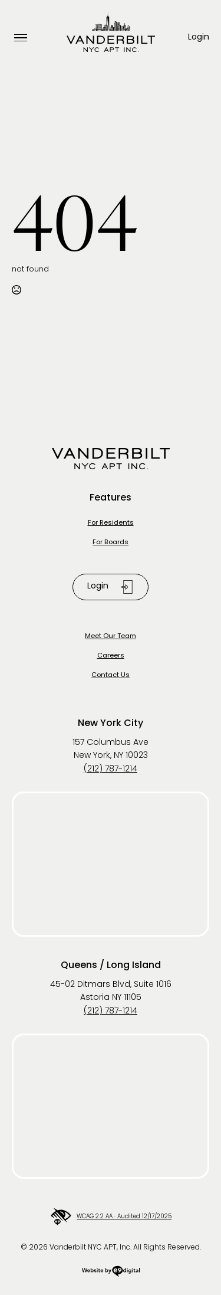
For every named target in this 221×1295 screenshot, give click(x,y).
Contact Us (110, 675)
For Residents (111, 523)
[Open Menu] (20, 38)
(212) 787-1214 (110, 769)
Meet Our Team (110, 636)
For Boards (110, 542)
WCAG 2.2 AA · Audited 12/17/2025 (110, 1216)
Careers (110, 656)
